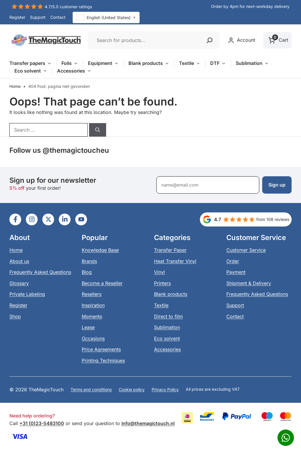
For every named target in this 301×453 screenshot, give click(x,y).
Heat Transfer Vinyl (175, 261)
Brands (89, 261)
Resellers (91, 294)
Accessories (74, 71)
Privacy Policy (165, 389)
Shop (15, 316)
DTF (218, 63)
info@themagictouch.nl (148, 423)
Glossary (19, 283)
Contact (58, 17)
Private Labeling (27, 294)
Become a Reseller (102, 283)
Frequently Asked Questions (40, 272)
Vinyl (159, 272)
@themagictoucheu (76, 150)
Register (17, 17)
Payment (235, 272)
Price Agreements (101, 349)
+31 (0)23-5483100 (41, 423)
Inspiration (93, 305)
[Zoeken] (210, 40)
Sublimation (252, 63)
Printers (162, 283)
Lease (88, 327)
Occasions (93, 338)
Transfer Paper (170, 250)
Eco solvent (30, 71)
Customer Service (246, 250)
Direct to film (168, 316)
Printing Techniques (103, 360)
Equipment (103, 63)
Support (38, 17)
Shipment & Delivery (248, 283)
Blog (87, 272)
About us (19, 261)
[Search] (97, 130)
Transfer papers (30, 63)
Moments (92, 316)
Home (15, 86)
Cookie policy (132, 389)
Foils (69, 63)
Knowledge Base (100, 250)
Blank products (148, 63)
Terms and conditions (91, 389)
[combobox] (106, 17)
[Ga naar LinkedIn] (15, 219)
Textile (189, 63)
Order (232, 261)
